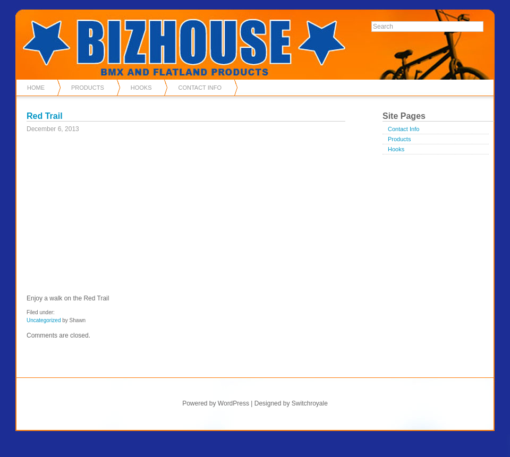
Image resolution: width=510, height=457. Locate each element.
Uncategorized (44, 320)
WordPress (233, 403)
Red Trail (45, 115)
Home (36, 87)
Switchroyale (310, 403)
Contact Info (199, 87)
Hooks (141, 87)
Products (87, 87)
